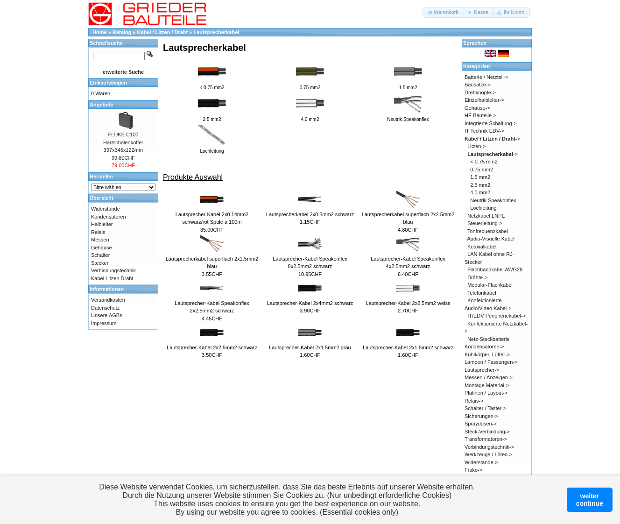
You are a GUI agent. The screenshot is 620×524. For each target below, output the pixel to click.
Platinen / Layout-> (486, 393)
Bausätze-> (478, 84)
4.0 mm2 (480, 192)
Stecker (99, 263)
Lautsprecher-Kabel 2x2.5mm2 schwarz (212, 347)
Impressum (103, 323)
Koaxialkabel (481, 246)
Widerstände (105, 209)
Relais (98, 232)
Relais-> (474, 401)
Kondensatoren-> (484, 346)
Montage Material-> (487, 385)
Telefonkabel (481, 293)
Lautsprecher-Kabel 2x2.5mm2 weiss (408, 303)
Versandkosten (108, 300)
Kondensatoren (108, 217)
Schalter (100, 255)
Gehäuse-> (477, 108)
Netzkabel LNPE (486, 216)
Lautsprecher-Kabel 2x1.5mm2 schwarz (408, 347)
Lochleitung (483, 208)
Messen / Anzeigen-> (489, 377)
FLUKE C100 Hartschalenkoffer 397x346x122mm (123, 142)
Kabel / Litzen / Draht (162, 32)
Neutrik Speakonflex (493, 200)
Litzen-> (476, 146)
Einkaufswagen (108, 82)
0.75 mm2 (481, 169)
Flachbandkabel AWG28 (494, 269)
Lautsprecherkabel (217, 32)
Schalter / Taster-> (485, 408)
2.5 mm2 (480, 185)
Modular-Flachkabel (490, 285)
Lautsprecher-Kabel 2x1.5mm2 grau (310, 347)
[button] (443, 12)
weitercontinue (589, 499)
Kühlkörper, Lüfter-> (487, 354)
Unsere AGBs (106, 315)
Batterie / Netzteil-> (486, 77)
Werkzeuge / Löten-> (488, 454)
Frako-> (473, 470)
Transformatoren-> (486, 439)
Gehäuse (101, 247)
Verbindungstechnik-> (489, 447)
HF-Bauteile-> (480, 115)
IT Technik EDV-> (484, 131)
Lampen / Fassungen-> (491, 362)
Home (99, 32)
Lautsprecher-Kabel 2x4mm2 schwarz (310, 303)
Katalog (122, 32)
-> (492, 139)
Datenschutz (105, 308)
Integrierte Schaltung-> (491, 123)
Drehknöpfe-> (480, 92)
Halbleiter (102, 224)
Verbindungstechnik (113, 270)
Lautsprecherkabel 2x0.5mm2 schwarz (310, 214)
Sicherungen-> (481, 416)
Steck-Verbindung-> (487, 431)
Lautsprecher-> (482, 370)
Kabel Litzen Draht (112, 278)
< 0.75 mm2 (483, 161)
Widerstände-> (481, 462)
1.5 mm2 (480, 177)
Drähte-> (477, 277)
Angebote (101, 104)
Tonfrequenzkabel (487, 231)
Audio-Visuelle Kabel (490, 238)
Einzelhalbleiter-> (484, 100)
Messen (100, 239)
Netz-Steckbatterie (488, 339)
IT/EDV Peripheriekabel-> (496, 316)
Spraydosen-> (481, 423)
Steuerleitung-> (484, 223)
